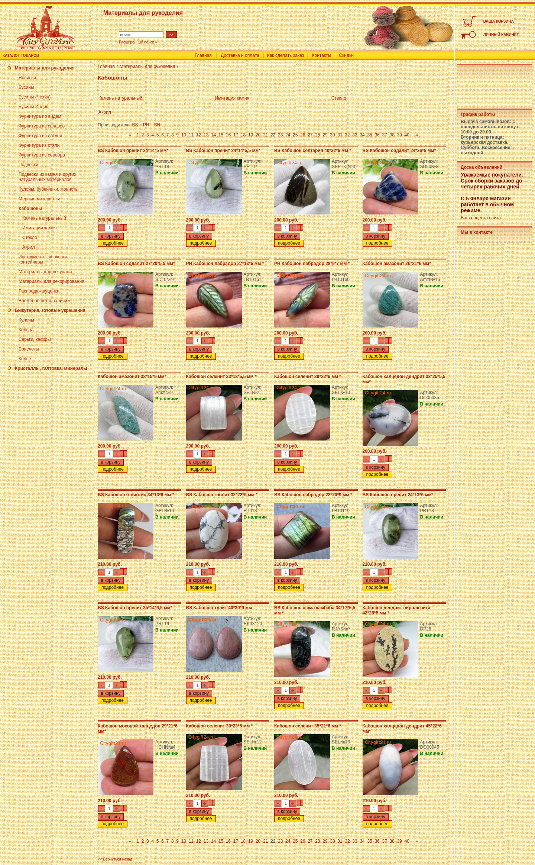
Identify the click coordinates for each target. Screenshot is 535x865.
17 (235, 135)
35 (369, 135)
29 (324, 135)
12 (198, 135)
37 (384, 135)
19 (250, 135)
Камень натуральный (44, 218)
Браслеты (29, 349)
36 (376, 135)
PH (146, 125)
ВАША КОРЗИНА (498, 21)
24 (287, 135)
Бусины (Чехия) (35, 97)
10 (183, 135)
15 (220, 135)
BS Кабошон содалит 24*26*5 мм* (399, 150)
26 (302, 135)
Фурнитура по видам (40, 116)
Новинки (27, 77)
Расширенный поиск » (138, 42)
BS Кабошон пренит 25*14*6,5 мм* (135, 607)
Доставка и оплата (240, 55)
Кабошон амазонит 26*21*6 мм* (397, 263)
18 (243, 135)
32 (347, 135)
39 (399, 135)
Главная (203, 55)
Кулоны (26, 320)
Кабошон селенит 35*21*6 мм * (307, 726)
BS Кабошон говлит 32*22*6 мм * (221, 494)
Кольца (26, 329)
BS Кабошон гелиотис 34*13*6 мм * (136, 494)
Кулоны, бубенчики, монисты (48, 189)
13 (206, 135)
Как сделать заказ (285, 55)
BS (135, 125)
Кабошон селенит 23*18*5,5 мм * (221, 376)
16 (228, 135)
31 (339, 135)
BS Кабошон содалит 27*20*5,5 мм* (136, 263)
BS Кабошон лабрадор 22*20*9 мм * (313, 494)
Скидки (346, 55)
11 (191, 135)
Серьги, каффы (35, 339)
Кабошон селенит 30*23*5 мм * (219, 726)
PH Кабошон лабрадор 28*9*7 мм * (312, 263)
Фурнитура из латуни (40, 135)
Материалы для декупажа (45, 271)
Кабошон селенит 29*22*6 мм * (307, 376)
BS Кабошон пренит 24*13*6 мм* (398, 494)
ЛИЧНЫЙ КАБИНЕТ (501, 35)
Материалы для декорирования (51, 281)
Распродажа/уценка (39, 291)
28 (317, 135)
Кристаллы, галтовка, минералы (51, 368)
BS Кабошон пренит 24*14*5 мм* (133, 150)
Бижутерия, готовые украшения (50, 310)
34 (362, 135)
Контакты (321, 55)
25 (295, 135)
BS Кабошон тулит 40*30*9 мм (219, 607)
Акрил (28, 247)
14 (213, 135)
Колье (25, 358)
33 (354, 135)
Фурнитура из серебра (42, 155)
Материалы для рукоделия (45, 68)
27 (310, 135)
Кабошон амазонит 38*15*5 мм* (132, 376)
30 (332, 135)
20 (258, 135)
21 (265, 135)
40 (407, 135)
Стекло (29, 237)
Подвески (28, 164)
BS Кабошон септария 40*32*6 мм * (312, 150)
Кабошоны (30, 208)
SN (157, 125)
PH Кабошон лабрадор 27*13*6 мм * (225, 263)
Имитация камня (39, 227)
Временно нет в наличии (44, 300)
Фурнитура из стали (39, 145)
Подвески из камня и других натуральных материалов (47, 177)
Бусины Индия (33, 106)
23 (280, 135)
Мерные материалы (39, 198)
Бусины (26, 87)
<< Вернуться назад (115, 859)
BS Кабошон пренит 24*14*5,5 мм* (223, 150)
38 (392, 135)
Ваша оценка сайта (481, 217)
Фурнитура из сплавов (42, 126)
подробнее (112, 243)
